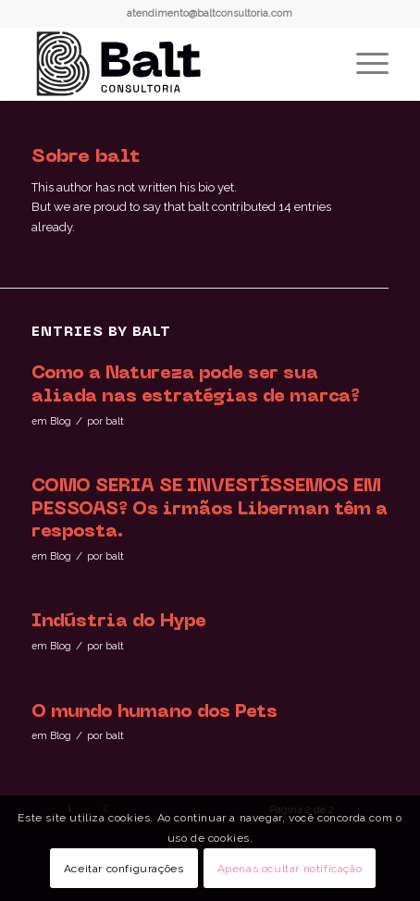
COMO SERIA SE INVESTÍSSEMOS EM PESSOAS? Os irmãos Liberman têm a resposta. (209, 509)
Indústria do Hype (118, 621)
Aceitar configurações (124, 868)
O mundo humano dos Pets (154, 712)
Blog (60, 420)
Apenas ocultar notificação (290, 868)
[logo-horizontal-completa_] (174, 64)
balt (114, 420)
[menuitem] (363, 64)
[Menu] (363, 64)
